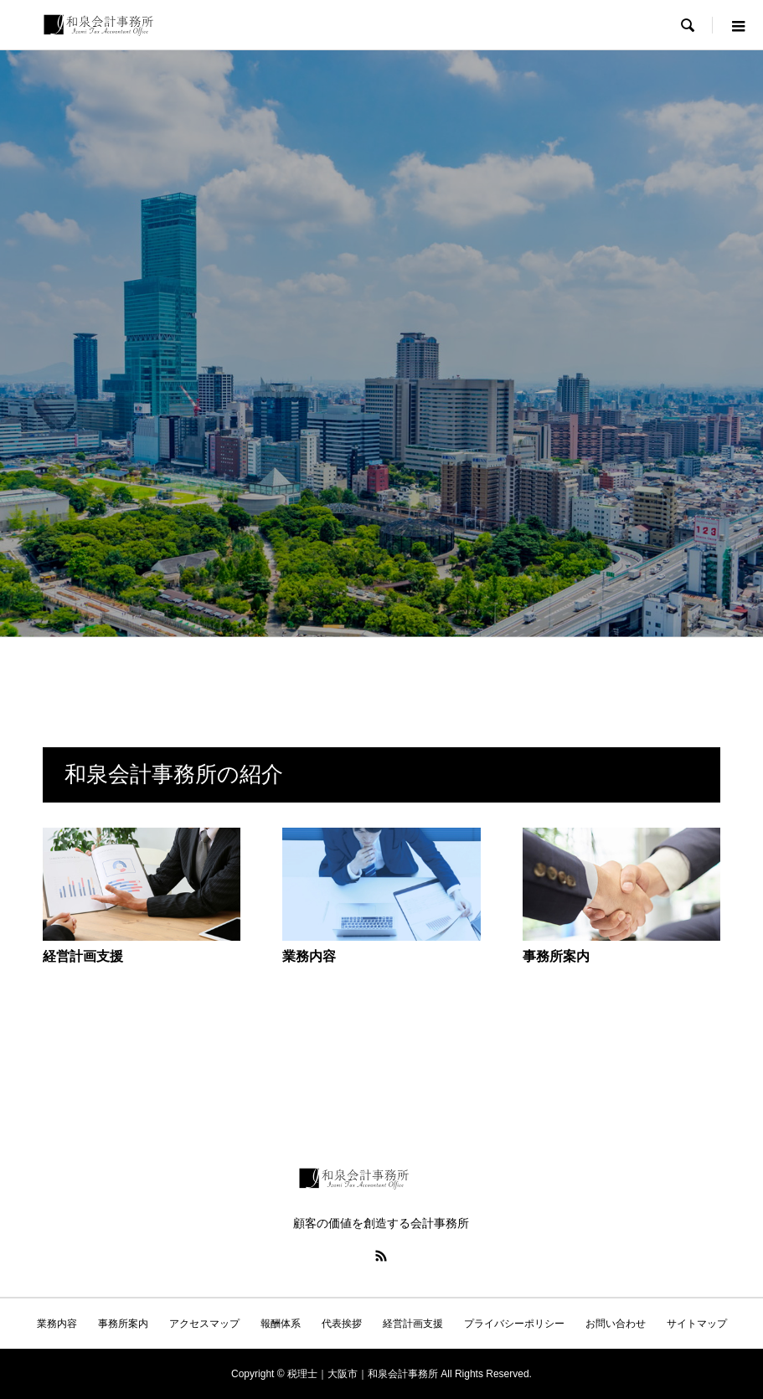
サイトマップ (697, 1323)
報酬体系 (280, 1323)
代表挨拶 (342, 1323)
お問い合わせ (615, 1323)
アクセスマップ (204, 1323)
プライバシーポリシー (514, 1323)
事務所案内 (123, 1323)
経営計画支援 (413, 1323)
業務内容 (57, 1323)
